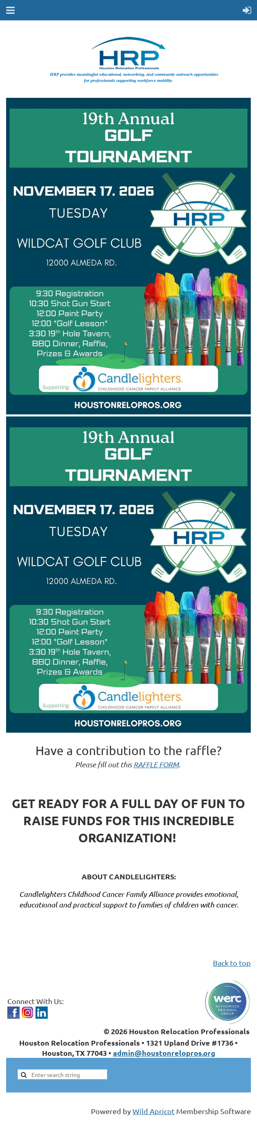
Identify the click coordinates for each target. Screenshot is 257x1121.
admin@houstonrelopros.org (164, 1052)
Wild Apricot (154, 1111)
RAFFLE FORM (156, 764)
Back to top (232, 962)
